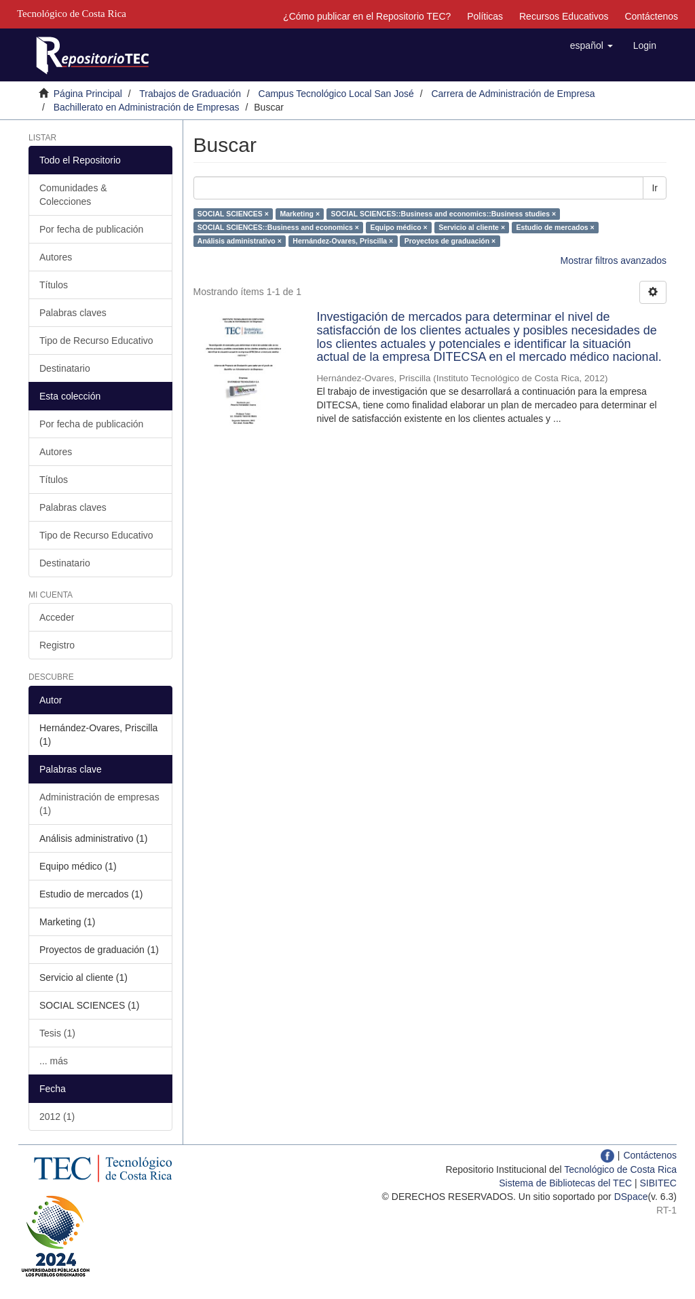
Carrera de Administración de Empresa (513, 93)
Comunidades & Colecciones (73, 194)
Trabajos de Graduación (190, 93)
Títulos (53, 284)
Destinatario (64, 368)
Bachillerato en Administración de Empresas (147, 107)
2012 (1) (57, 1116)
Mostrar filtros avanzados (613, 260)
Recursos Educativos (564, 16)
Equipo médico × (398, 227)
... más (53, 1060)
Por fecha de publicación (91, 229)
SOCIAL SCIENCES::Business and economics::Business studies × (444, 214)
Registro (57, 645)
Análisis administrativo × (240, 241)
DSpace (631, 1196)
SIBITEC (658, 1183)
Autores (55, 257)
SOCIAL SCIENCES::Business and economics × (278, 227)
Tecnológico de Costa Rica (620, 1169)
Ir (655, 187)
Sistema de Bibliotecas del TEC (565, 1183)
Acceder (56, 617)
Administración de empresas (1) (99, 804)
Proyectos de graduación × (450, 241)
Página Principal (88, 93)
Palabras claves (73, 312)
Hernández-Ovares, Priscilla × (343, 241)
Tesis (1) (57, 1033)
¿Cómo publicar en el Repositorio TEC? (367, 16)
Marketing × (300, 214)
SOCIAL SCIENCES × (233, 214)
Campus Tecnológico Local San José (336, 93)
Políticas (485, 16)
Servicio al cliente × (471, 227)
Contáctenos (651, 16)
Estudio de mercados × (555, 227)
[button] (591, 45)
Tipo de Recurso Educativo (96, 340)
